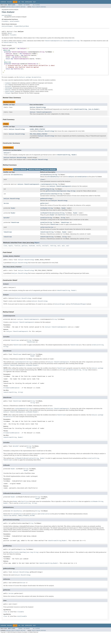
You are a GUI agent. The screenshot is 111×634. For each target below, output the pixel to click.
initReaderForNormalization (49, 213)
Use (19, 2)
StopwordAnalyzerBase (21, 26)
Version (6, 203)
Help (34, 2)
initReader (44, 208)
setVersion (44, 227)
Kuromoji (8, 86)
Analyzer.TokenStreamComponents (41, 112)
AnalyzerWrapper (7, 26)
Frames (20, 4)
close (42, 179)
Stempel (7, 93)
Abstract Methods (35, 169)
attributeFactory (46, 174)
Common (8, 83)
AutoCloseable (14, 21)
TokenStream (15, 222)
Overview (3, 2)
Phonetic (8, 89)
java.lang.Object (7, 15)
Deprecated (28, 2)
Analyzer (6, 152)
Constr (17, 7)
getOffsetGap (44, 189)
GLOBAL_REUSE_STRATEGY (37, 129)
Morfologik (8, 88)
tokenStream (44, 232)
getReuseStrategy (46, 198)
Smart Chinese (9, 91)
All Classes (36, 4)
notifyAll (45, 245)
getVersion (44, 203)
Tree (22, 2)
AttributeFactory (17, 174)
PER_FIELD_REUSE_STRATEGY (38, 134)
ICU (6, 84)
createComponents (46, 184)
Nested (8, 7)
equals (10, 245)
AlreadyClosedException (11, 387)
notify (38, 245)
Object (10, 33)
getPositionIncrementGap (48, 193)
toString (53, 245)
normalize (43, 217)
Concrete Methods (49, 169)
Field (12, 7)
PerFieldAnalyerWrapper (78, 304)
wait (58, 245)
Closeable (5, 21)
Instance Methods (20, 169)
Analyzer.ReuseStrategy (38, 107)
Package (9, 2)
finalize (17, 245)
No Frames (27, 4)
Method (23, 7)
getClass (24, 245)
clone (5, 245)
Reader (13, 208)
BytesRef (6, 217)
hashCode (32, 245)
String (55, 174)
